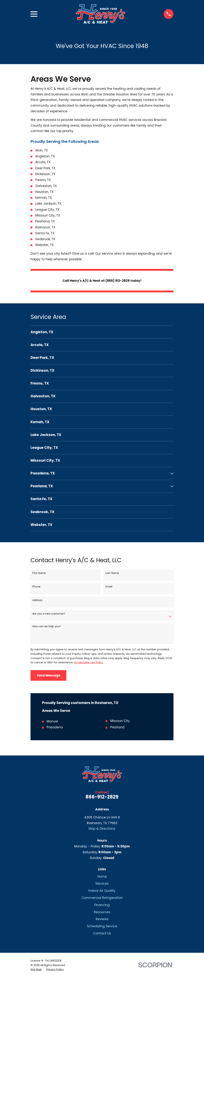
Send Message (48, 675)
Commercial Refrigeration (102, 898)
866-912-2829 (102, 797)
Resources (102, 912)
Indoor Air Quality (102, 890)
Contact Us (102, 933)
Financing (102, 905)
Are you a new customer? (48, 613)
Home (102, 876)
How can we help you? (46, 626)
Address (37, 600)
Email (108, 586)
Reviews (102, 919)
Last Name (112, 573)
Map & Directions (102, 828)
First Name (39, 573)
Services (102, 883)
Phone (36, 586)
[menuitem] (102, 332)
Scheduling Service (102, 926)
